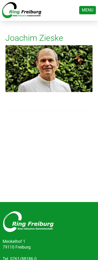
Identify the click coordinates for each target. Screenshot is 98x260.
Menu (87, 10)
